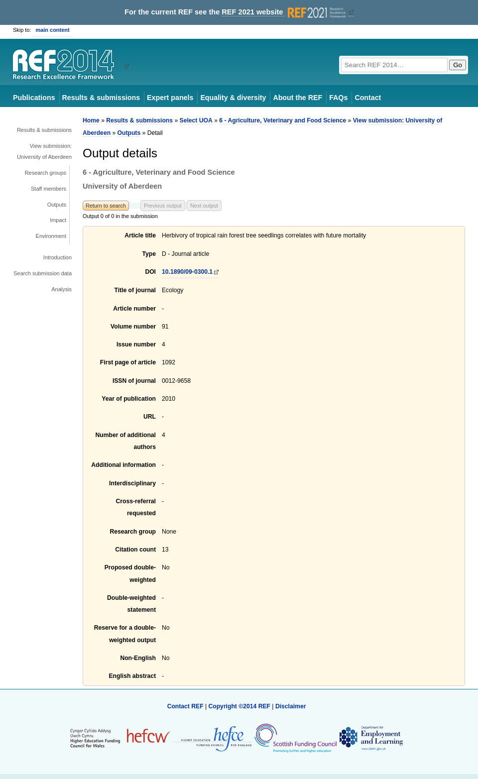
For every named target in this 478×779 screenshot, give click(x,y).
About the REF (297, 98)
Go (457, 65)
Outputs (56, 205)
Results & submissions (101, 98)
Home (91, 120)
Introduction (57, 257)
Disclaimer (290, 706)
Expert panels (170, 98)
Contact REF (185, 706)
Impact (58, 220)
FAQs (338, 98)
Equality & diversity (233, 98)
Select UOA (196, 120)
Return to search (106, 206)
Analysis (61, 289)
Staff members (48, 189)
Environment (51, 236)
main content (53, 30)
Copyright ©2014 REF (240, 706)
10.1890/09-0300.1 (187, 271)
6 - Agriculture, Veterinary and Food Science (282, 120)
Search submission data (42, 273)
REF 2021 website (285, 12)
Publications (34, 98)
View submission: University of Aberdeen (44, 151)
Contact (368, 98)
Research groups (45, 173)
